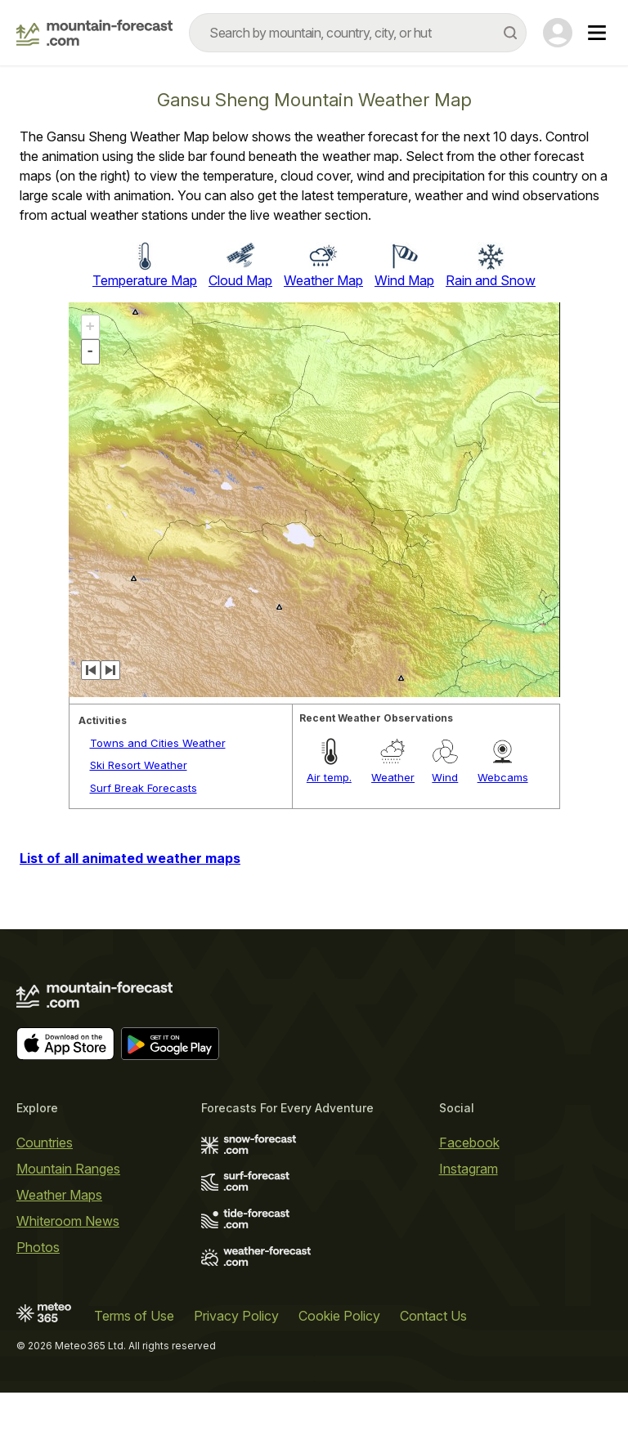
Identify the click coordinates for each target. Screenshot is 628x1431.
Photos (38, 1247)
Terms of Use (134, 1316)
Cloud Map (240, 280)
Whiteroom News (67, 1221)
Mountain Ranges (68, 1168)
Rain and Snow (491, 280)
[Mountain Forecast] (94, 33)
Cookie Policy (339, 1316)
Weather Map (323, 280)
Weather (393, 777)
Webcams (503, 777)
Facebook (469, 1142)
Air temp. (329, 777)
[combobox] (358, 32)
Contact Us (433, 1316)
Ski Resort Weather (138, 764)
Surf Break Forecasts (143, 787)
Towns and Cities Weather (158, 742)
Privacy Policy (236, 1316)
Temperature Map (144, 280)
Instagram (468, 1168)
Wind (445, 777)
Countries (44, 1142)
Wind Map (404, 280)
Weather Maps (59, 1195)
